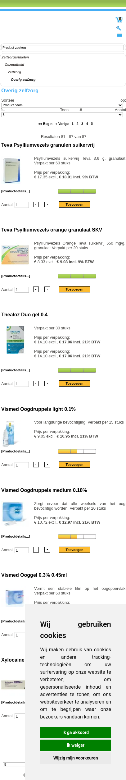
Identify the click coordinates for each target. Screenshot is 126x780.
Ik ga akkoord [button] (75, 732)
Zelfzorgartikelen (15, 57)
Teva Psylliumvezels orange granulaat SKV (51, 229)
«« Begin (45, 124)
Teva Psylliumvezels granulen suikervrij (48, 145)
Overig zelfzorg (23, 79)
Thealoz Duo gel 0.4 (24, 314)
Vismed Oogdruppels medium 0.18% (44, 490)
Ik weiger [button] (75, 745)
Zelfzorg (14, 72)
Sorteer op (63, 100)
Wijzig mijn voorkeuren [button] (75, 757)
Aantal (63, 112)
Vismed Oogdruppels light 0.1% (38, 409)
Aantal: (8, 204)
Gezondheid (14, 65)
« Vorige (62, 124)
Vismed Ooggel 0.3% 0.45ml (34, 575)
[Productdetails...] (15, 191)
